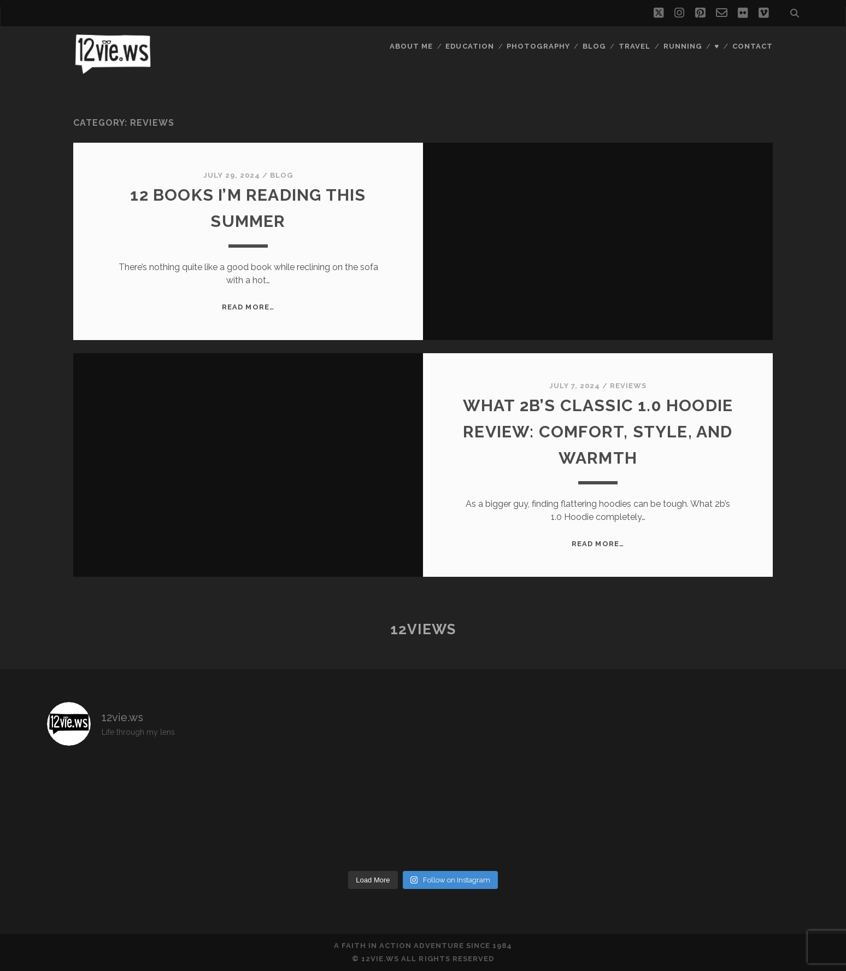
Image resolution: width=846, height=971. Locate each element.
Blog (594, 46)
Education (469, 46)
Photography (538, 46)
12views (423, 629)
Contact (752, 46)
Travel (634, 46)
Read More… (248, 307)
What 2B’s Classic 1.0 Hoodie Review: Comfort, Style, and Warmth (598, 431)
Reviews (628, 386)
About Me (411, 46)
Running (682, 46)
